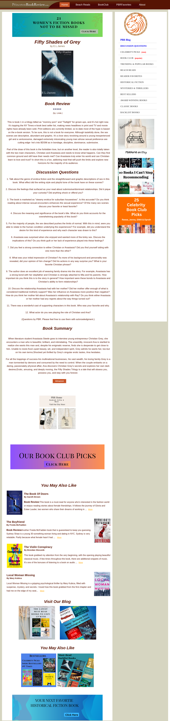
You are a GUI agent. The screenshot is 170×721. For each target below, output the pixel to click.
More (90, 509)
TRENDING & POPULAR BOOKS (136, 64)
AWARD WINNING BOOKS (133, 100)
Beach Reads (83, 4)
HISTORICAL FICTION (132, 82)
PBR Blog (125, 40)
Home (64, 4)
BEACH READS (128, 70)
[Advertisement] (137, 276)
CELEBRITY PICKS (133, 52)
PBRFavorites (123, 4)
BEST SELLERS (128, 94)
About (142, 4)
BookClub (103, 4)
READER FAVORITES (131, 76)
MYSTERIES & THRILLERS (134, 88)
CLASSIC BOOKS (129, 106)
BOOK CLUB (131, 58)
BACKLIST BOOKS (130, 112)
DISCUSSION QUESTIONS (133, 46)
